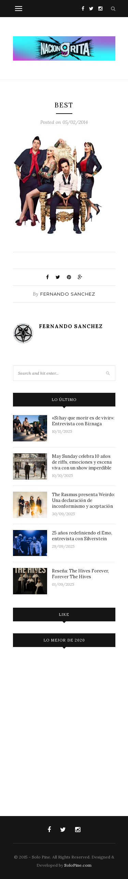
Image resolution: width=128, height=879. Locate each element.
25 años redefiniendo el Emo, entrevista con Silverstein (82, 536)
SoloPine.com (77, 865)
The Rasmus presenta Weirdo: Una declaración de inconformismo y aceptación (83, 500)
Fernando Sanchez (67, 294)
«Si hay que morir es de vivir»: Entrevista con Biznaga (83, 421)
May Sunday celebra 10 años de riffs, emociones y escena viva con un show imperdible (82, 462)
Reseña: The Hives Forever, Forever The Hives (80, 574)
